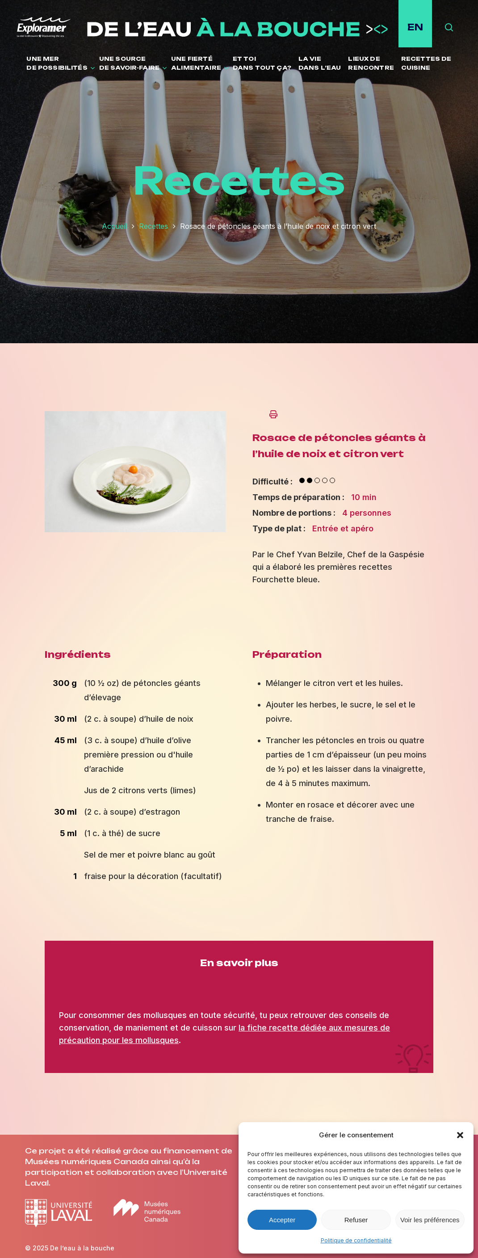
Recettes (153, 226)
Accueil (114, 226)
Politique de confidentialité (356, 1240)
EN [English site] (415, 27)
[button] (460, 1135)
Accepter (282, 1220)
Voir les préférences (430, 1220)
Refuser (356, 1220)
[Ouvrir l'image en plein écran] (135, 536)
